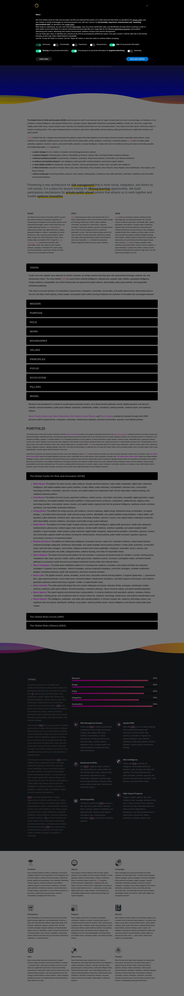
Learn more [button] (43, 59)
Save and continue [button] (137, 59)
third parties (76, 27)
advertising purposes (122, 29)
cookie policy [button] (69, 24)
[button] (147, 6)
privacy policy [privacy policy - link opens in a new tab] (138, 20)
